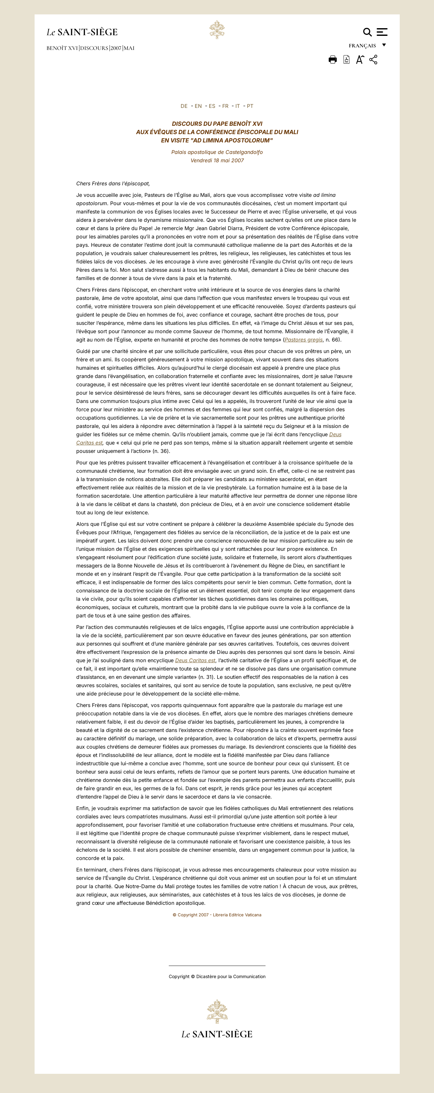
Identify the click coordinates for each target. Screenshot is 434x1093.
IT (237, 106)
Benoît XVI (62, 48)
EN (198, 106)
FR (225, 106)
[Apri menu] (381, 32)
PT (250, 106)
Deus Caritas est (195, 660)
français (363, 47)
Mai (129, 48)
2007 (117, 48)
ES (212, 106)
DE (184, 106)
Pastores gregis (304, 339)
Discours (95, 48)
